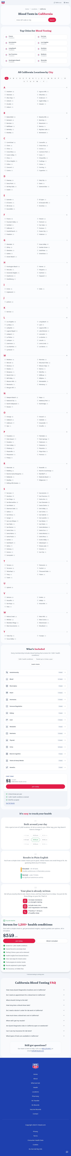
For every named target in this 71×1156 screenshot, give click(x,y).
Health (35, 1087)
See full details (10, 803)
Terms (35, 1136)
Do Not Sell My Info (35, 1149)
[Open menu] (66, 2)
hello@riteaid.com (37, 1051)
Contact (35, 1114)
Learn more (35, 664)
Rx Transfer (35, 1101)
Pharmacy (35, 1096)
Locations (34, 9)
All (6, 78)
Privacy (35, 1131)
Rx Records (35, 1105)
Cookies (35, 1145)
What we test (35, 1083)
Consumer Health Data (35, 1140)
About (35, 1079)
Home (27, 9)
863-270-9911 (46, 1048)
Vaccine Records (35, 1109)
